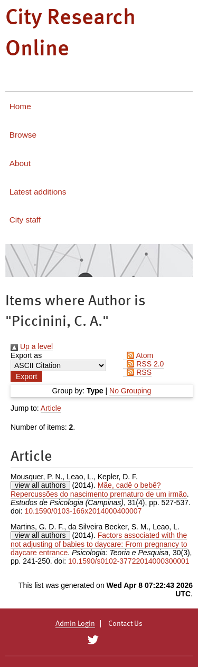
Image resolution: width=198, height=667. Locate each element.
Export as (26, 355)
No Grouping (130, 390)
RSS (137, 372)
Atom (138, 355)
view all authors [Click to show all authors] (40, 485)
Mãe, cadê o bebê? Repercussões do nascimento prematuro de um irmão (99, 489)
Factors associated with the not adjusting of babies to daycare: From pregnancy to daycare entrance (99, 544)
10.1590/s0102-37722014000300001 (129, 561)
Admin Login (75, 623)
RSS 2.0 (143, 364)
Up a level (32, 346)
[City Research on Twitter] (93, 640)
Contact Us (125, 623)
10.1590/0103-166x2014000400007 (83, 511)
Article (51, 408)
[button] (26, 376)
